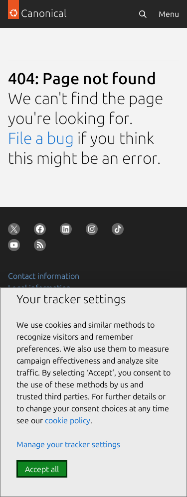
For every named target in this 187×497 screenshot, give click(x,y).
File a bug (41, 138)
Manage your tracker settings (68, 444)
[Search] (143, 14)
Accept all (42, 469)
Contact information (43, 275)
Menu (169, 13)
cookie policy (67, 420)
